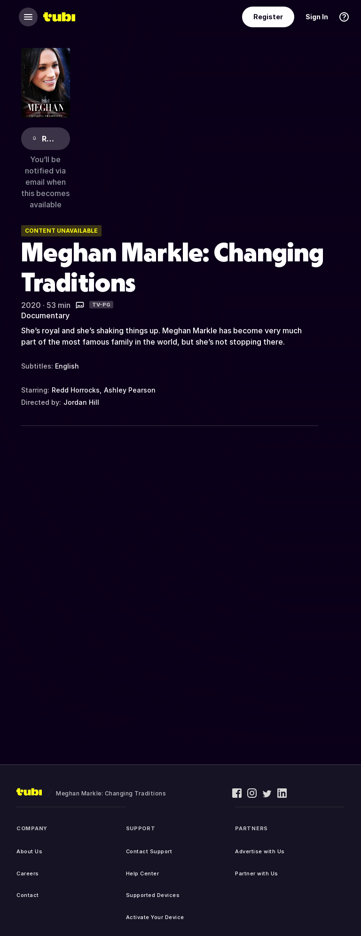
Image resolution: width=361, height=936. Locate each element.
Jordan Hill (81, 402)
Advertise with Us (260, 851)
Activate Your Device (155, 917)
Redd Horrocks (76, 390)
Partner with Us (256, 873)
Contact (27, 895)
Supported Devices (153, 895)
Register (268, 17)
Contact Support (149, 851)
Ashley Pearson (130, 390)
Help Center (142, 873)
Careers (27, 873)
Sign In (317, 17)
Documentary (45, 315)
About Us (29, 851)
